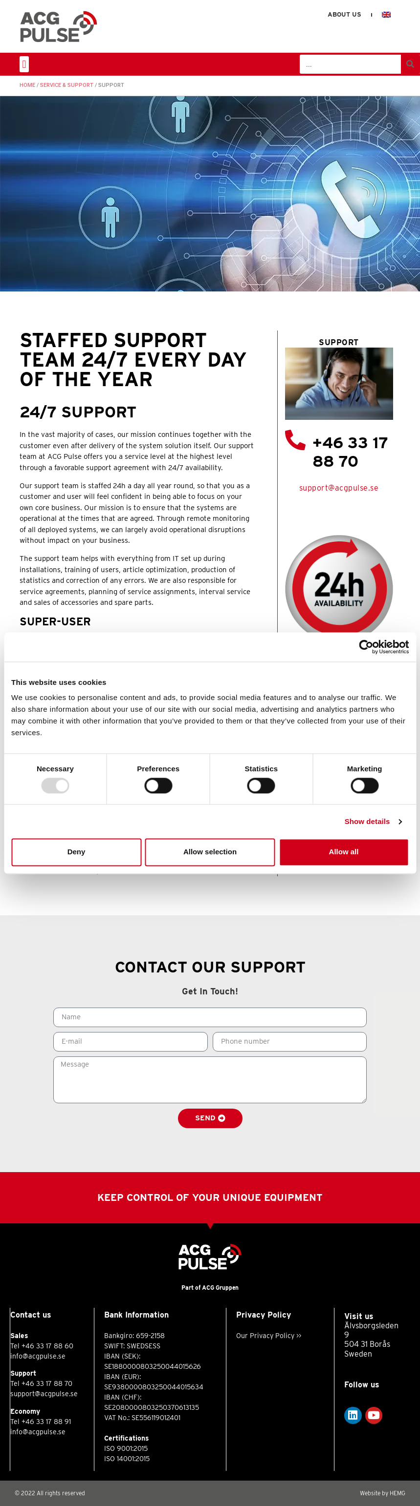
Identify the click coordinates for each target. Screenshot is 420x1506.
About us (344, 14)
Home (27, 85)
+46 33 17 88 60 (47, 1346)
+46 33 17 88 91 (46, 1421)
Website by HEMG (382, 1493)
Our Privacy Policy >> (268, 1336)
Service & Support (66, 85)
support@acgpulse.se (339, 488)
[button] (24, 64)
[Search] (410, 64)
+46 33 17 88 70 (350, 452)
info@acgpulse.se (38, 1356)
